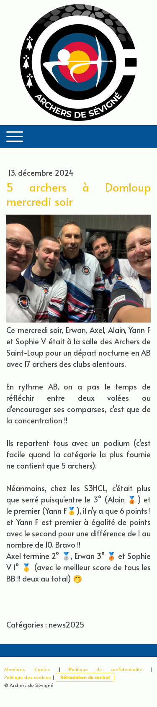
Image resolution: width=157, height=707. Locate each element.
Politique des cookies (27, 677)
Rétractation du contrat (85, 677)
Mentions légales (27, 669)
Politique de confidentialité (105, 669)
